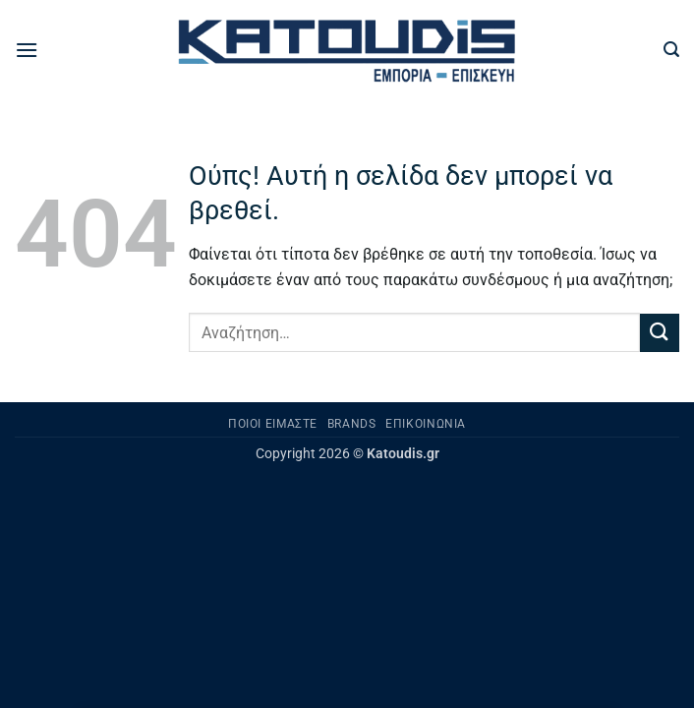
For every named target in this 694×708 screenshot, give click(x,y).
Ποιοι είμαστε (273, 424)
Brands (351, 424)
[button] (26, 50)
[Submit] (659, 333)
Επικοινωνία (425, 424)
